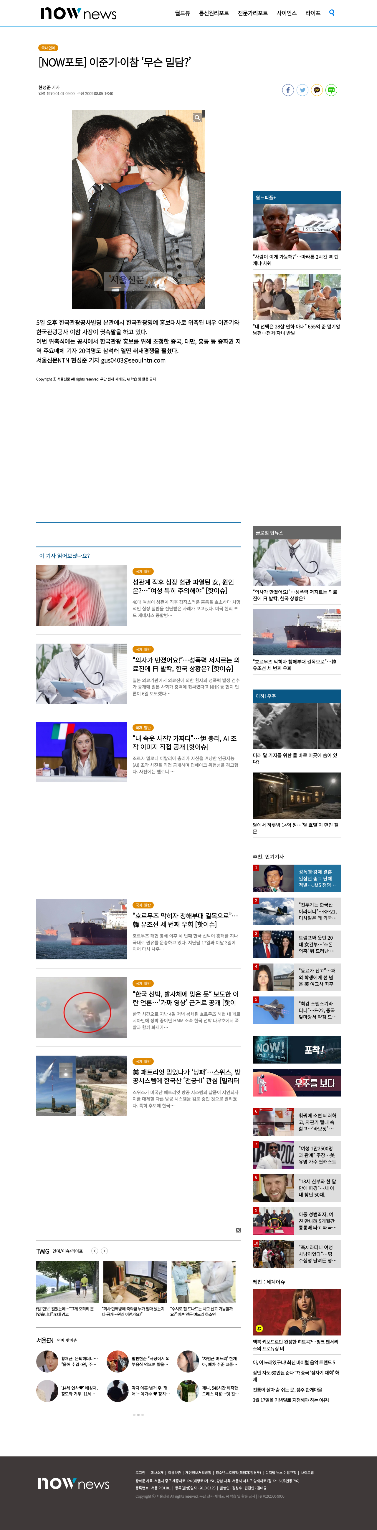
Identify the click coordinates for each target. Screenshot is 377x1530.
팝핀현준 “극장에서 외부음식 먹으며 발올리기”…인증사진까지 (151, 1364)
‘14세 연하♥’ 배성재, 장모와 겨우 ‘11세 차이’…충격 (79, 1394)
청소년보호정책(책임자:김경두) (238, 1472)
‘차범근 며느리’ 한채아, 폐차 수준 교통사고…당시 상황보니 (219, 1364)
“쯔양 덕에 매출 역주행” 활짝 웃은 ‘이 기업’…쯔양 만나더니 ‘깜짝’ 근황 (64, 1311)
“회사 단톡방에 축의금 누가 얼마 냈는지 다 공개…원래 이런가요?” (202, 1311)
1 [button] (134, 1415)
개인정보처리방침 (198, 1472)
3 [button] (142, 1415)
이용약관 (174, 1472)
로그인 (140, 1472)
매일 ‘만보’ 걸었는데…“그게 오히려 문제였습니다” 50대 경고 (133, 1311)
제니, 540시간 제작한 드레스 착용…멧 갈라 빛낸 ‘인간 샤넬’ (220, 1394)
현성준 (44, 87)
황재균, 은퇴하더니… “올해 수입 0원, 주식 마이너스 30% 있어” (79, 1364)
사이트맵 (307, 1472)
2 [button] (138, 1415)
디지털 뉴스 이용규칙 (280, 1472)
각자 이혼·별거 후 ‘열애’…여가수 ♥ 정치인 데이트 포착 (151, 1394)
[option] (66, 1291)
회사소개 (157, 1472)
